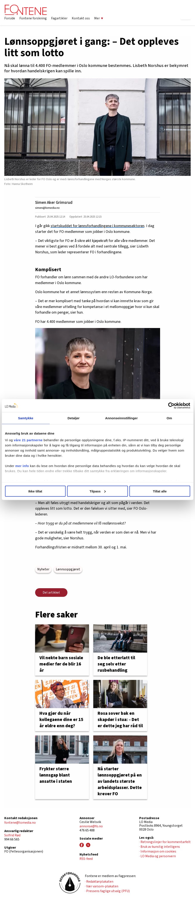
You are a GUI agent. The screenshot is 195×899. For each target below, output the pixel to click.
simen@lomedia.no (47, 208)
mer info (22, 466)
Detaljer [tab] (73, 418)
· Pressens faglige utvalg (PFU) (107, 891)
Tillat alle (160, 491)
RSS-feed (86, 858)
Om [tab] (169, 418)
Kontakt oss (81, 18)
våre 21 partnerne (28, 440)
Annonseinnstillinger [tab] (121, 418)
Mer (98, 18)
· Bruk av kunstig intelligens (159, 846)
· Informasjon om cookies (157, 851)
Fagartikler (59, 18)
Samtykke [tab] (25, 418)
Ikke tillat (35, 491)
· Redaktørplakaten (99, 881)
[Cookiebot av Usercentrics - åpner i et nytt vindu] (171, 405)
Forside (9, 18)
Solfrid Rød (12, 835)
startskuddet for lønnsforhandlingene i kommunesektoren (97, 226)
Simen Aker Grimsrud (53, 203)
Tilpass (98, 491)
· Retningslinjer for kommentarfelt (165, 842)
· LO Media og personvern (157, 856)
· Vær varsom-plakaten (101, 886)
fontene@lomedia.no (20, 822)
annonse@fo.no (91, 826)
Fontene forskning (33, 18)
